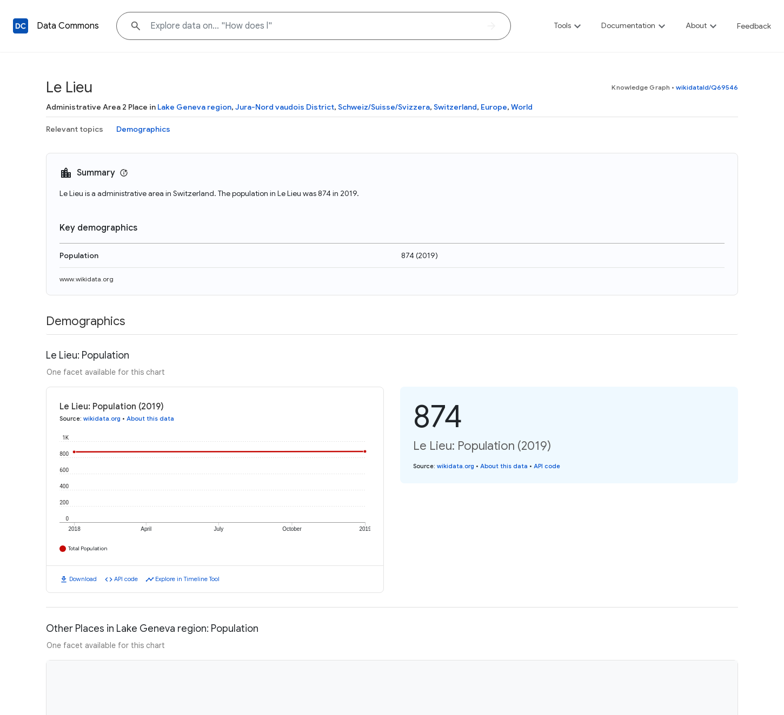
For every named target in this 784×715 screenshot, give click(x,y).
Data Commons (68, 26)
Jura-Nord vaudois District (284, 107)
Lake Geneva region (194, 107)
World (522, 107)
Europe (494, 107)
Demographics (143, 129)
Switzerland (455, 107)
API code (126, 579)
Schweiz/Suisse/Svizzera (384, 107)
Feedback (754, 26)
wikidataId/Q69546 (707, 87)
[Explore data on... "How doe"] (313, 25)
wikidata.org (102, 418)
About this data (150, 418)
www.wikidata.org (86, 279)
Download (83, 579)
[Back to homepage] (20, 25)
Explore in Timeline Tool (187, 579)
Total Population (88, 548)
